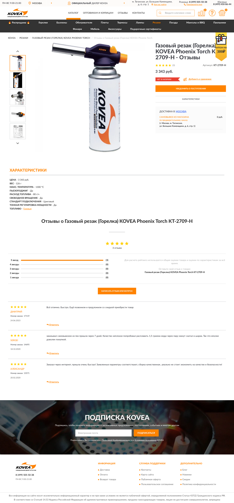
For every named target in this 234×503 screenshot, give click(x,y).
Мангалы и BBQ (195, 23)
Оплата (104, 475)
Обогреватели (84, 23)
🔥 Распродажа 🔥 (19, 23)
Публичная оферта (151, 479)
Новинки (187, 475)
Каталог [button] (73, 13)
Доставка (105, 470)
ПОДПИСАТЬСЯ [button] (146, 433)
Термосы (122, 23)
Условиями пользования (146, 440)
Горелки (43, 23)
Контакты (138, 13)
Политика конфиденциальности (199, 484)
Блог (184, 470)
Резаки (157, 23)
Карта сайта (147, 475)
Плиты (105, 23)
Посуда (173, 23)
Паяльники (219, 23)
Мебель (95, 29)
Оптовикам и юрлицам (98, 13)
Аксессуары (115, 29)
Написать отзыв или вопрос (117, 291)
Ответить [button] (53, 325)
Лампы (140, 23)
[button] (193, 4)
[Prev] (18, 51)
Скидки (186, 479)
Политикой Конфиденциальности (117, 440)
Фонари (77, 29)
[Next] (18, 143)
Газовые (27, 209)
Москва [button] (181, 111)
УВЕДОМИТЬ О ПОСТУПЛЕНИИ (191, 89)
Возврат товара (108, 479)
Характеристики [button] (191, 99)
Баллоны (61, 23)
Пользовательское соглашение (157, 484)
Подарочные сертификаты (145, 29)
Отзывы (123, 13)
